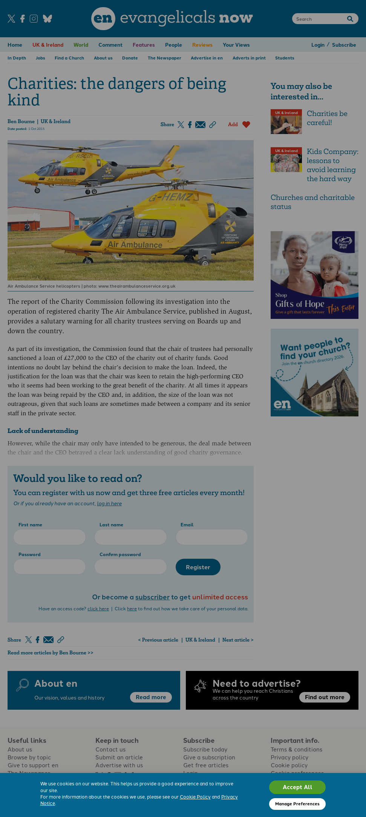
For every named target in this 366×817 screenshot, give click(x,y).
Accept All (297, 787)
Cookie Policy (195, 797)
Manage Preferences (297, 803)
